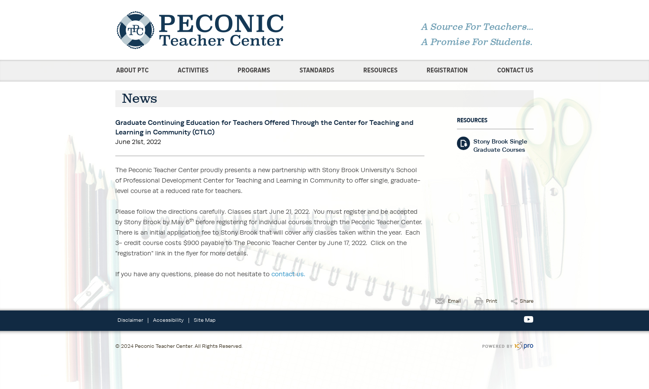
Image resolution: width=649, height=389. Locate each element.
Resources (380, 70)
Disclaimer (130, 320)
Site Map (204, 320)
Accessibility (168, 320)
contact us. (288, 274)
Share (527, 300)
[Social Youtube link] (529, 319)
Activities (193, 70)
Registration (447, 70)
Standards (317, 70)
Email (454, 300)
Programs (254, 70)
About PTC (132, 70)
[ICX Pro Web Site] (508, 346)
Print (491, 300)
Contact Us (515, 70)
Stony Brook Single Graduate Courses (500, 145)
